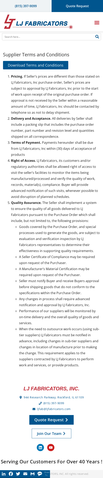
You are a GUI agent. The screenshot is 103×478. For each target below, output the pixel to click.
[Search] (97, 36)
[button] (97, 22)
